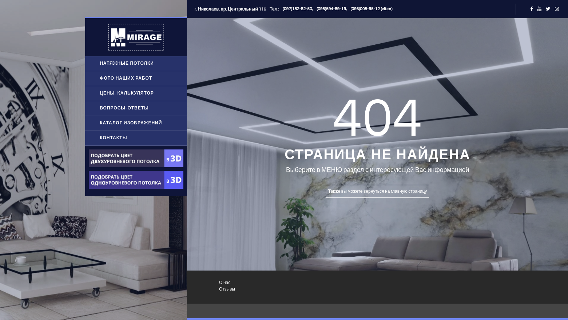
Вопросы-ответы (124, 108)
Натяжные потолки (127, 63)
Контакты (113, 138)
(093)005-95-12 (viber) (371, 9)
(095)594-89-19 (331, 9)
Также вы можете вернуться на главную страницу (377, 191)
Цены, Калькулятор (127, 93)
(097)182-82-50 (297, 9)
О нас (224, 282)
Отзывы (227, 289)
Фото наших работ (126, 78)
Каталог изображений (131, 123)
